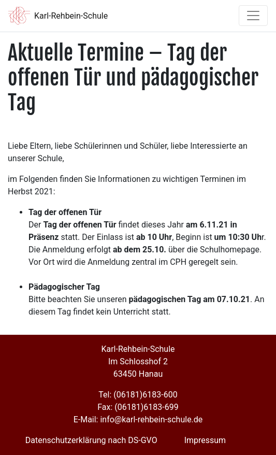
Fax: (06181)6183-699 (137, 407)
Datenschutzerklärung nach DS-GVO (91, 440)
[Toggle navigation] (253, 15)
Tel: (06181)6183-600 (137, 395)
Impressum (205, 440)
